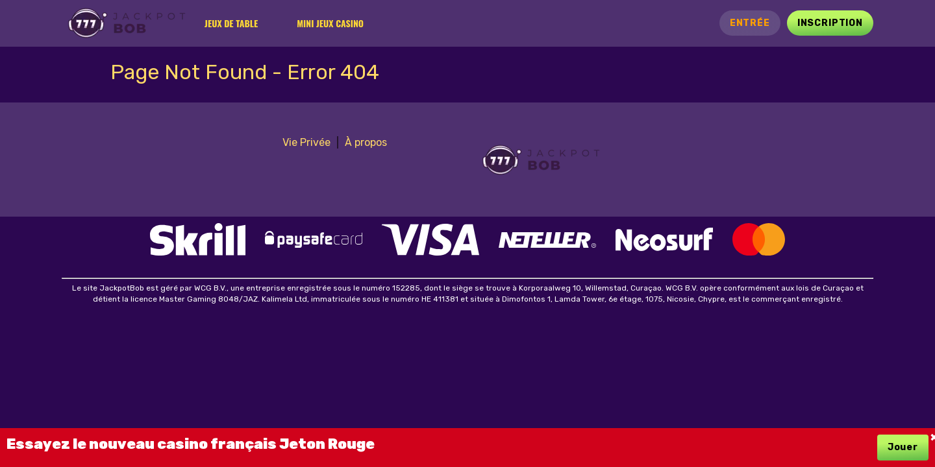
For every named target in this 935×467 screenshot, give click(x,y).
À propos (366, 142)
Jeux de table (231, 23)
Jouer (903, 447)
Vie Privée (306, 142)
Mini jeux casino (330, 23)
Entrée (750, 23)
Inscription (830, 23)
